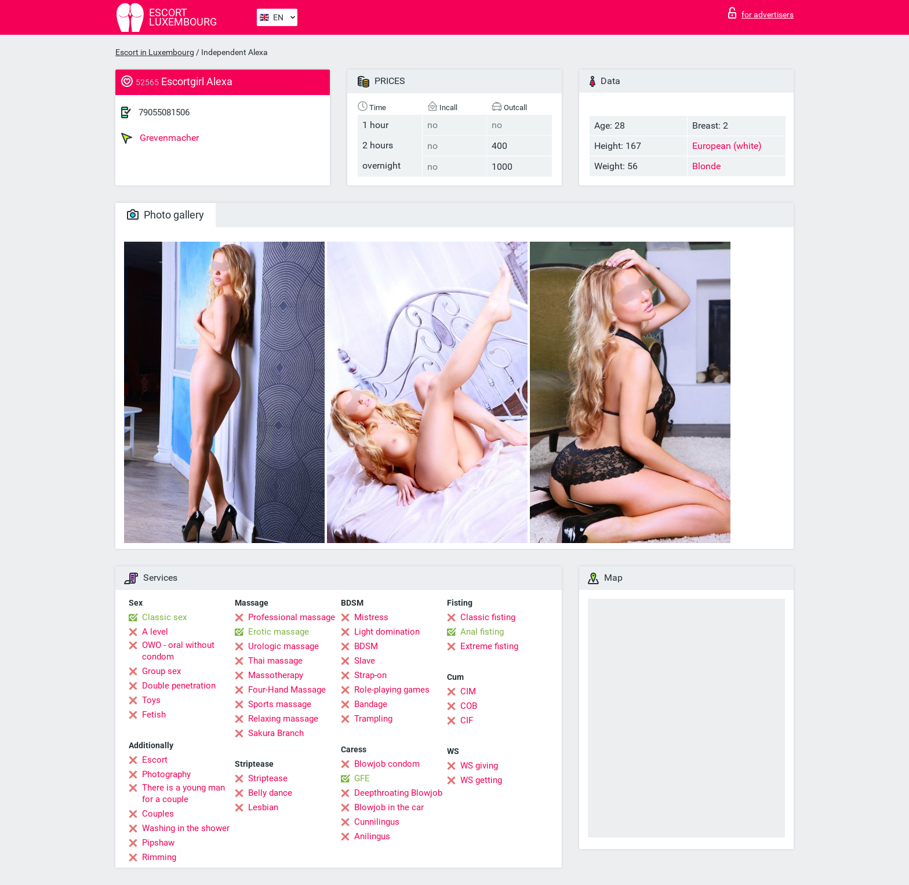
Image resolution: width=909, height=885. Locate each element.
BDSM (366, 646)
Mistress (371, 617)
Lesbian (263, 807)
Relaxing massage (283, 718)
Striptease (268, 778)
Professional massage (291, 617)
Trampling (373, 718)
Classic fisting (487, 617)
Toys (151, 700)
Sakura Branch (276, 733)
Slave (364, 660)
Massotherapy (275, 675)
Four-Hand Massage (287, 689)
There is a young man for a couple (183, 793)
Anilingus (372, 836)
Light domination (387, 632)
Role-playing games (392, 689)
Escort (155, 760)
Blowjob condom (387, 764)
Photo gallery (165, 215)
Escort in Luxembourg (154, 52)
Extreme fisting (489, 646)
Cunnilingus (376, 822)
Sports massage (279, 704)
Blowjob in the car (389, 807)
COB (468, 706)
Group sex (161, 671)
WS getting (481, 780)
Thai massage (275, 660)
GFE (362, 778)
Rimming (159, 857)
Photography (166, 774)
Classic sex (164, 617)
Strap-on (370, 675)
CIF (466, 720)
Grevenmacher (160, 138)
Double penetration (179, 685)
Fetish (154, 714)
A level (155, 632)
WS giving (479, 765)
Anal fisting (482, 632)
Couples (158, 813)
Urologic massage (283, 646)
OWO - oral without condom (178, 651)
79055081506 (164, 112)
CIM (468, 691)
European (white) (727, 145)
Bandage (370, 704)
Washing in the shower (186, 828)
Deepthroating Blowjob (398, 793)
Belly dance (270, 793)
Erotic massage (278, 632)
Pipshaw (158, 842)
